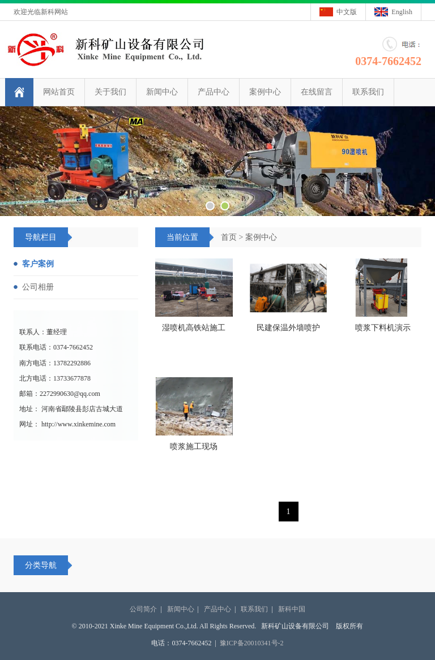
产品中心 (213, 92)
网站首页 (59, 92)
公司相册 (38, 287)
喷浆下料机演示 (383, 327)
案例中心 (265, 92)
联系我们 (368, 92)
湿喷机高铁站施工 (193, 327)
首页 (229, 237)
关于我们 (110, 92)
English (401, 12)
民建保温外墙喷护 (288, 327)
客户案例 (38, 264)
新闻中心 (162, 92)
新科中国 (291, 609)
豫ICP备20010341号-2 (252, 643)
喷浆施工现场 (194, 446)
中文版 (346, 12)
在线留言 (316, 92)
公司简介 (143, 609)
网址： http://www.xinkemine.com (67, 424)
